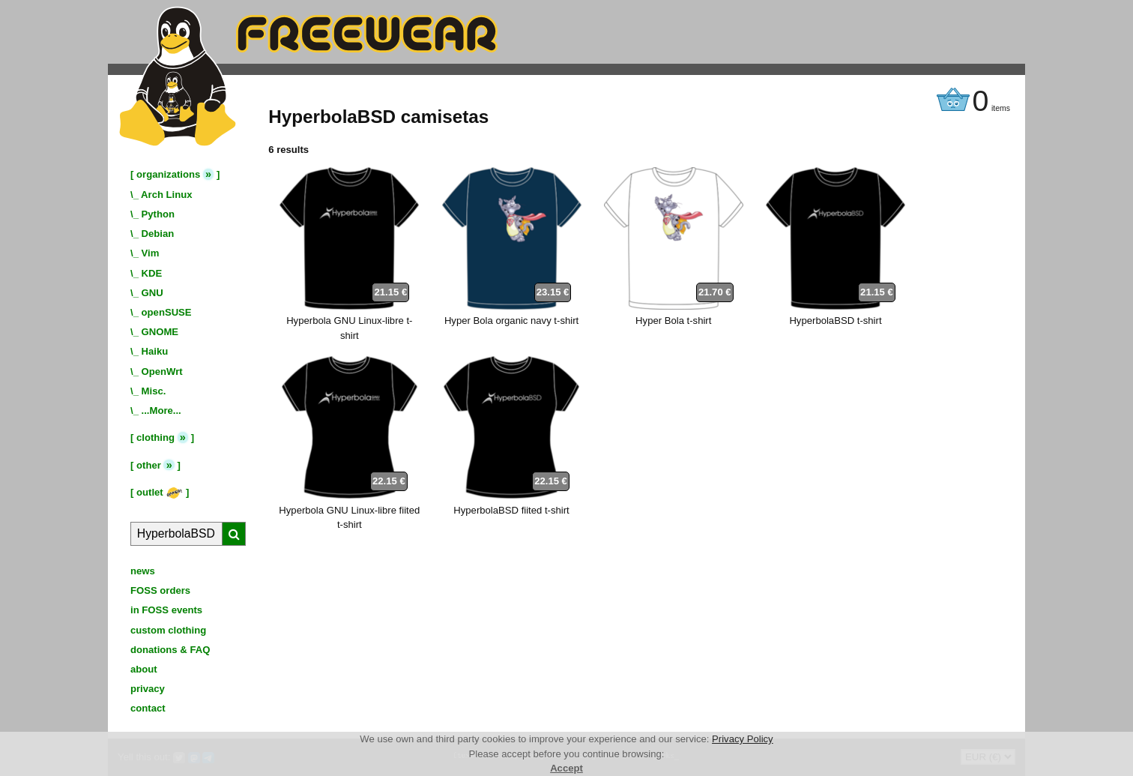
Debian (158, 233)
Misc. (154, 391)
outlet (159, 492)
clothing (155, 437)
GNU (152, 292)
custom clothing (168, 630)
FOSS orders (160, 590)
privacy (147, 688)
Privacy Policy (742, 739)
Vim (151, 253)
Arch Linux (166, 194)
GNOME (160, 331)
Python (158, 214)
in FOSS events (166, 610)
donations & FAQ (170, 649)
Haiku (155, 351)
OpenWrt (162, 371)
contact (148, 708)
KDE (152, 273)
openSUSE (167, 312)
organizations (168, 174)
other (148, 465)
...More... (161, 410)
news (142, 571)
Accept (566, 768)
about (143, 669)
